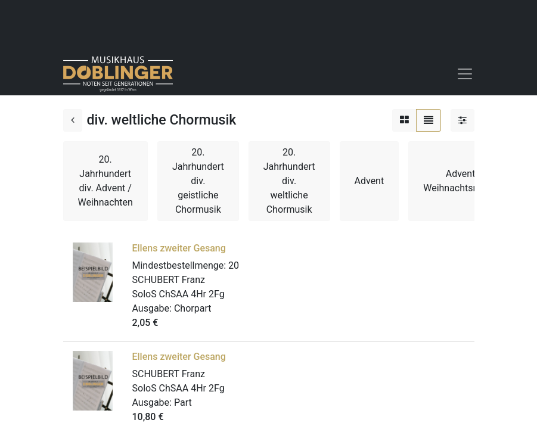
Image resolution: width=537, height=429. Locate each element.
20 (233, 265)
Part (183, 402)
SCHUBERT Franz (168, 279)
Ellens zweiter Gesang (179, 248)
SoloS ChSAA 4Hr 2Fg (178, 294)
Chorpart (193, 308)
